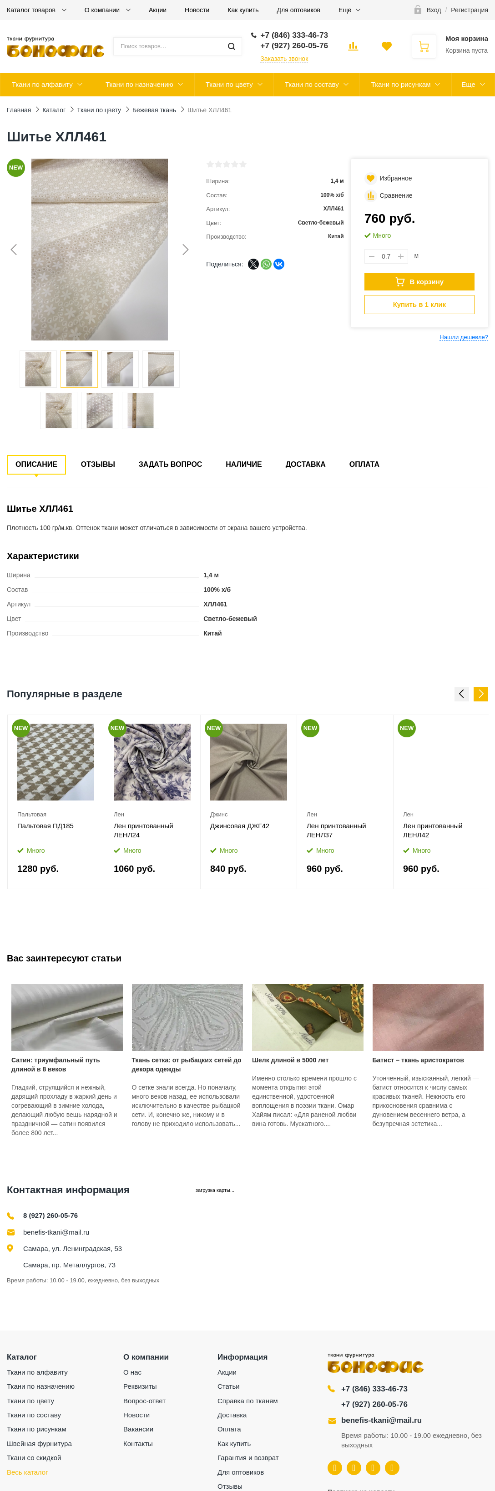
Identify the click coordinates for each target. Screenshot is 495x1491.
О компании (103, 10)
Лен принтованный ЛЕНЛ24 (143, 830)
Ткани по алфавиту (42, 84)
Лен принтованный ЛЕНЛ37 (336, 830)
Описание (36, 464)
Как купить (242, 10)
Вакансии (138, 1429)
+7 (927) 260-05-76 (374, 1404)
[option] (56, 802)
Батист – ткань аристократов (418, 1060)
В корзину (419, 281)
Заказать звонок (284, 58)
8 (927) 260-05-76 (50, 1215)
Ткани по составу (312, 84)
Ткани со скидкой (34, 1457)
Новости (197, 10)
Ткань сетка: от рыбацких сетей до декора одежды (187, 1064)
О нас (132, 1372)
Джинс (218, 814)
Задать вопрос (170, 464)
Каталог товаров (32, 10)
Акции (158, 10)
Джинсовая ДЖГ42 (239, 826)
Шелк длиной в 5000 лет (290, 1060)
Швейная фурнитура (39, 1443)
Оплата (364, 464)
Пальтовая (31, 814)
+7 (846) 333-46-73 (374, 1389)
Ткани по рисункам (401, 84)
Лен (119, 814)
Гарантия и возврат (248, 1457)
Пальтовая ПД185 (45, 826)
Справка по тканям (247, 1401)
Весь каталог (27, 1472)
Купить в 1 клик (419, 304)
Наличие (244, 464)
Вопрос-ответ (144, 1401)
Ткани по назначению (139, 84)
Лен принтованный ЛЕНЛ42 (433, 830)
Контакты (138, 1443)
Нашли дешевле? (463, 337)
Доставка (306, 464)
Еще (345, 10)
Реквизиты (140, 1386)
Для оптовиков (298, 10)
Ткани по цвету (229, 84)
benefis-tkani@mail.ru (56, 1232)
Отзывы (98, 464)
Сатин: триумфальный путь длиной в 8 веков (55, 1064)
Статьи (228, 1386)
